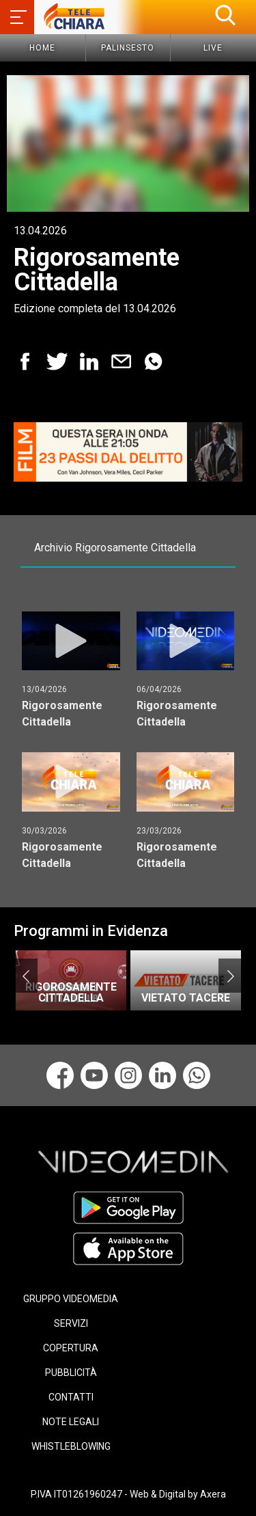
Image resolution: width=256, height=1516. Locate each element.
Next (230, 976)
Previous (26, 976)
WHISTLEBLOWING (71, 1446)
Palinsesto (127, 48)
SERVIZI (71, 1323)
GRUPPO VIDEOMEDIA (70, 1298)
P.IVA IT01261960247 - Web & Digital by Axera (128, 1494)
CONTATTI (71, 1397)
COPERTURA (70, 1347)
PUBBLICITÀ (71, 1372)
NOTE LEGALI (70, 1421)
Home (42, 48)
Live (213, 48)
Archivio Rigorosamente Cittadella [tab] (115, 547)
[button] (225, 15)
